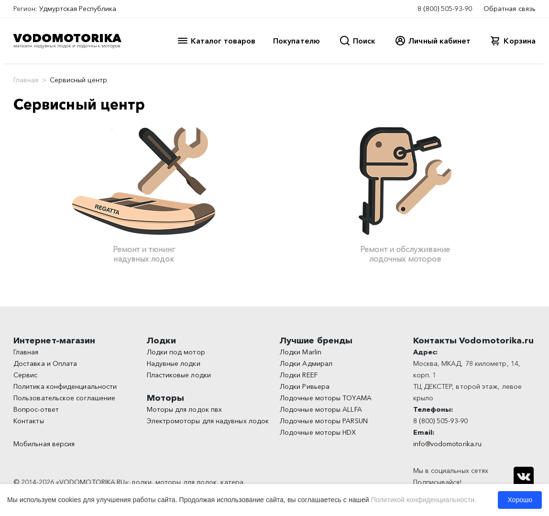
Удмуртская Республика (78, 8)
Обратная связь (509, 8)
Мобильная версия (44, 443)
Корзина (520, 40)
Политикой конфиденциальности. (423, 500)
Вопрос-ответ (36, 409)
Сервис (25, 375)
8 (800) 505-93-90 (444, 8)
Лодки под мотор (176, 352)
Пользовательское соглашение (64, 398)
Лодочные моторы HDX (318, 432)
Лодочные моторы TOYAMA (326, 398)
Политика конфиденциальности (65, 386)
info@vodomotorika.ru (447, 443)
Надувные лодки (173, 363)
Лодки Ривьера (304, 386)
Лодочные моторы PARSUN (324, 421)
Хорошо (519, 500)
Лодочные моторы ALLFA (321, 409)
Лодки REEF (299, 375)
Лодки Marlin (300, 352)
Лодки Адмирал (306, 363)
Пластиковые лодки (179, 375)
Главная (26, 80)
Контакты (28, 421)
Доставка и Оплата (45, 363)
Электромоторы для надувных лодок (208, 421)
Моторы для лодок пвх (184, 409)
